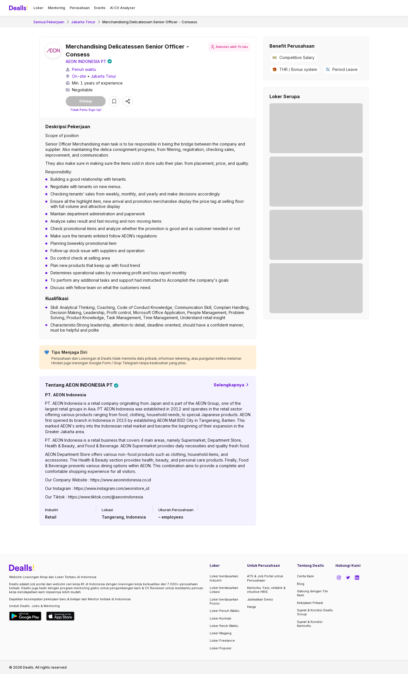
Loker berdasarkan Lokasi (224, 590)
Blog (300, 584)
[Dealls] (19, 7)
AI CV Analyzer (122, 8)
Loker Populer (220, 648)
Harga (251, 607)
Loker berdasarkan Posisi (224, 601)
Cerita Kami (305, 576)
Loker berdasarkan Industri (224, 578)
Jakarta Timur (83, 22)
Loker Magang (220, 633)
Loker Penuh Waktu (224, 611)
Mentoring (56, 8)
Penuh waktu (84, 70)
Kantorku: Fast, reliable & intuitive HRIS (266, 590)
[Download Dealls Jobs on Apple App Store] (60, 616)
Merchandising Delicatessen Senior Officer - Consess (149, 22)
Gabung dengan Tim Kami (312, 593)
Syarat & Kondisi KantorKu (309, 624)
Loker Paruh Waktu (224, 626)
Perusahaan (80, 8)
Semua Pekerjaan (48, 22)
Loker (38, 8)
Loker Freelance (222, 641)
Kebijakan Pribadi (310, 603)
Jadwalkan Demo (260, 599)
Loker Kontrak (220, 618)
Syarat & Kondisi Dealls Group (315, 612)
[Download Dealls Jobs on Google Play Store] (25, 616)
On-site (79, 77)
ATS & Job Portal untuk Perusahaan (265, 578)
